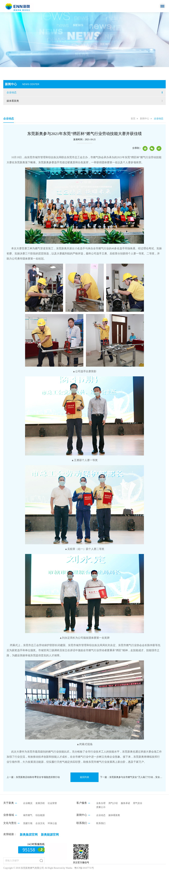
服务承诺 (125, 803)
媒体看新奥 (13, 101)
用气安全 (137, 803)
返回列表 (84, 777)
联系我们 (100, 823)
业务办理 (100, 803)
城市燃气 (27, 815)
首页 (133, 118)
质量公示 (100, 807)
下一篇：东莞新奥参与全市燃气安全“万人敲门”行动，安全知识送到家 (131, 777)
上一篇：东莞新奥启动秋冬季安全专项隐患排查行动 (33, 777)
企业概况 (27, 803)
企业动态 (12, 92)
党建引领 (27, 823)
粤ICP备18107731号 (84, 868)
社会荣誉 (52, 803)
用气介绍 (113, 803)
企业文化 (40, 823)
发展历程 (40, 803)
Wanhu (69, 868)
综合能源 (40, 815)
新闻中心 (144, 118)
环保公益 (52, 823)
